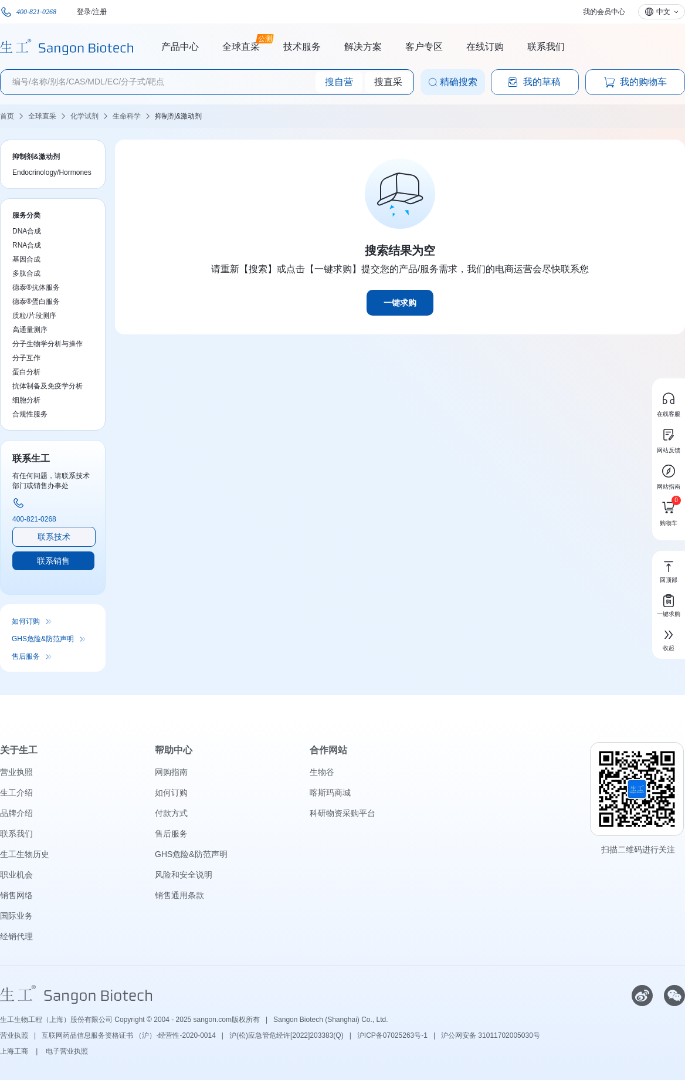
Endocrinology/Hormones (51, 172)
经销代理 (16, 936)
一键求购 (400, 302)
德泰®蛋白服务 (36, 301)
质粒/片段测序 (34, 316)
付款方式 (171, 813)
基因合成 (26, 259)
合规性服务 (30, 414)
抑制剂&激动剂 (178, 116)
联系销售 (53, 561)
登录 (84, 12)
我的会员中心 (604, 12)
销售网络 (16, 895)
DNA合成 (26, 231)
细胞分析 (26, 400)
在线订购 (485, 47)
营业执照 (16, 772)
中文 (663, 12)
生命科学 (127, 116)
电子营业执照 (67, 1051)
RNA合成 (26, 245)
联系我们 (546, 47)
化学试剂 (84, 116)
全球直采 (241, 45)
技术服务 (302, 47)
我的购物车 (635, 82)
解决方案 (363, 47)
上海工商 (15, 1051)
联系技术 (54, 536)
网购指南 (171, 772)
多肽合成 (26, 273)
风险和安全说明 (183, 874)
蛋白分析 (26, 372)
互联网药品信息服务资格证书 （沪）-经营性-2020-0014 (129, 1035)
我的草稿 (534, 82)
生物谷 (322, 772)
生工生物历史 (24, 854)
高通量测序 (30, 330)
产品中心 (180, 47)
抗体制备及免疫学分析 (47, 386)
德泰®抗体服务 (36, 287)
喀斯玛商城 (330, 792)
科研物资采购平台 (342, 813)
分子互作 (26, 358)
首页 (7, 116)
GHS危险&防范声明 (43, 639)
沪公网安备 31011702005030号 (490, 1035)
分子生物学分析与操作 (47, 344)
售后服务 (26, 656)
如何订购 (26, 621)
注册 (100, 12)
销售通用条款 (179, 895)
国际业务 (16, 915)
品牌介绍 (16, 813)
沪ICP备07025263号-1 (392, 1035)
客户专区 (424, 47)
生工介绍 (16, 792)
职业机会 (16, 874)
